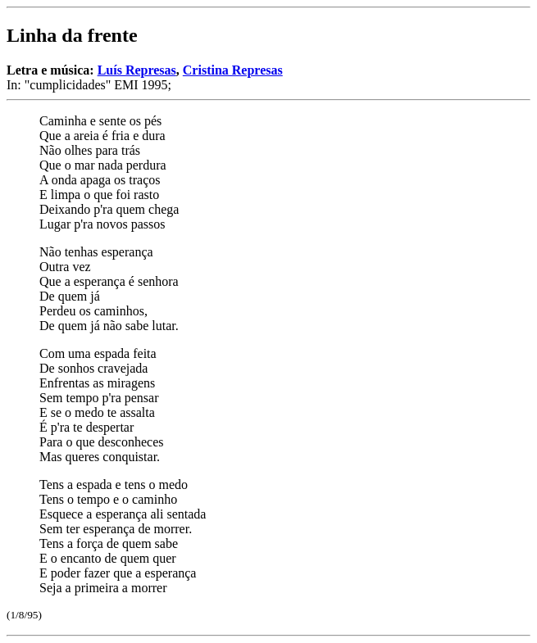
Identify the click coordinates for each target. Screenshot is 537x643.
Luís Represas (137, 70)
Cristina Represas (233, 70)
